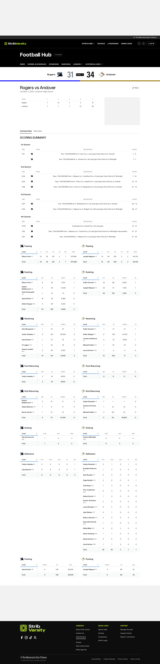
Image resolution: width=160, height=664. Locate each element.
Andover (111, 75)
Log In (151, 43)
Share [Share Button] (135, 88)
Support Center (126, 633)
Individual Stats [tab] (26, 131)
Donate (78, 642)
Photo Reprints (81, 650)
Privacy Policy (123, 659)
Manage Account (126, 630)
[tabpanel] (80, 357)
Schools (101, 44)
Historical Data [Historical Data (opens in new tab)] (94, 64)
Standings (54, 64)
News (22, 64)
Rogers (51, 75)
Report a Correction (127, 637)
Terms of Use (135, 659)
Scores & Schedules (37, 64)
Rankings (66, 64)
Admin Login (126, 44)
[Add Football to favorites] (58, 55)
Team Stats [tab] (38, 131)
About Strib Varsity (83, 630)
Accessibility (96, 659)
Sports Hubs (102, 630)
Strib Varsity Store (82, 646)
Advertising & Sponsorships (81, 638)
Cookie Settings (109, 659)
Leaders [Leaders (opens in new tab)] (78, 64)
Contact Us (80, 633)
